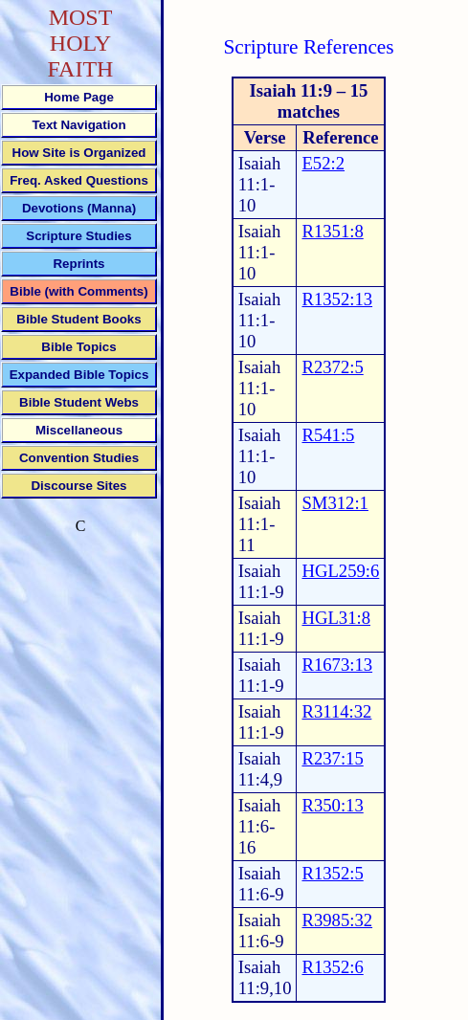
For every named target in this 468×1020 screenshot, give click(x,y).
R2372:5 (332, 367)
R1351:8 (332, 231)
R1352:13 (336, 299)
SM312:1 (334, 503)
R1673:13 (336, 664)
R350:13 (332, 805)
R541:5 (327, 435)
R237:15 (332, 758)
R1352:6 (332, 967)
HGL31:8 (335, 618)
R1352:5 (332, 873)
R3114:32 (336, 711)
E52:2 (323, 163)
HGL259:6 (340, 571)
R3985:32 (336, 920)
